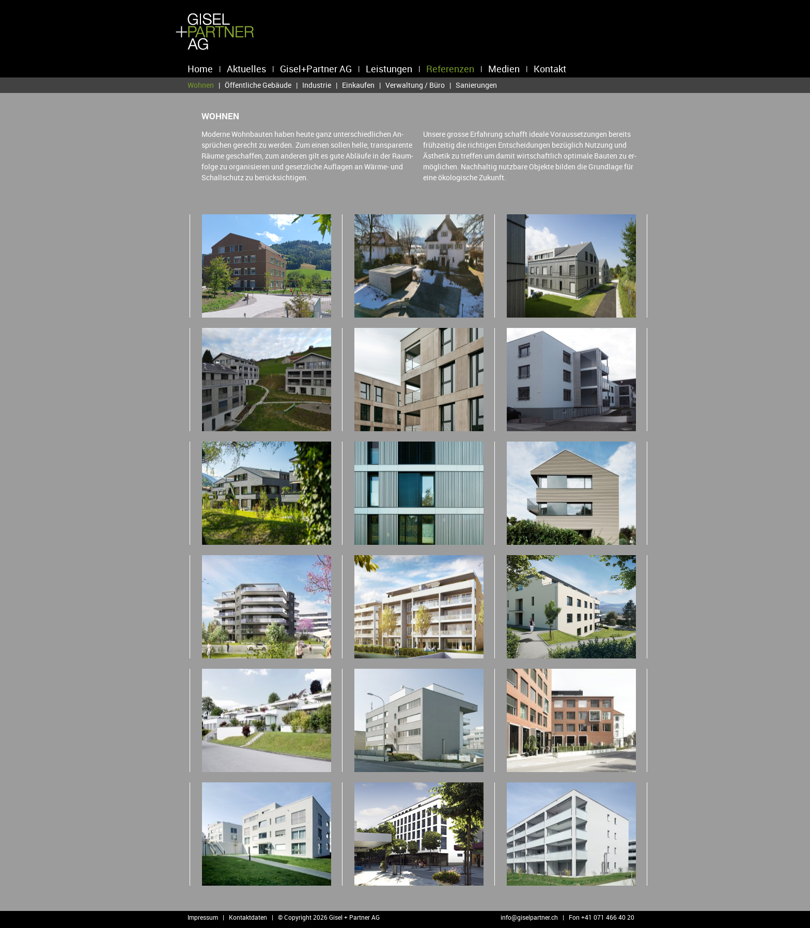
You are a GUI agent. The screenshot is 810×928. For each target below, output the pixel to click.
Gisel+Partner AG (316, 68)
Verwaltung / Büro (415, 85)
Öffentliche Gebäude (258, 85)
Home (200, 68)
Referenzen (450, 68)
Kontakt (550, 68)
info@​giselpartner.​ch (529, 917)
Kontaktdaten (248, 917)
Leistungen (389, 68)
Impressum (203, 917)
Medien (504, 68)
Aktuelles (246, 68)
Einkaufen (358, 85)
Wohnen (201, 85)
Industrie (316, 85)
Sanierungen (476, 85)
